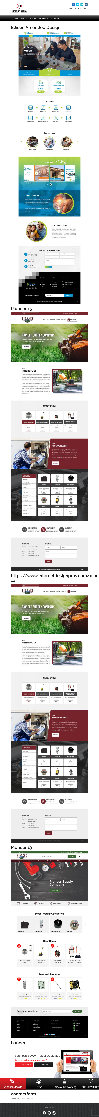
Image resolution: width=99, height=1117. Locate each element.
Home (16, 18)
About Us (24, 18)
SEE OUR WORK (29, 1062)
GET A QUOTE (49, 1062)
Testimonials (43, 18)
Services (33, 18)
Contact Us (55, 18)
